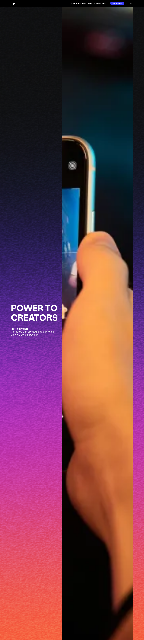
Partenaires (82, 3)
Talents (89, 3)
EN (131, 3)
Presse (104, 3)
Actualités (97, 3)
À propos (74, 3)
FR (127, 3)
